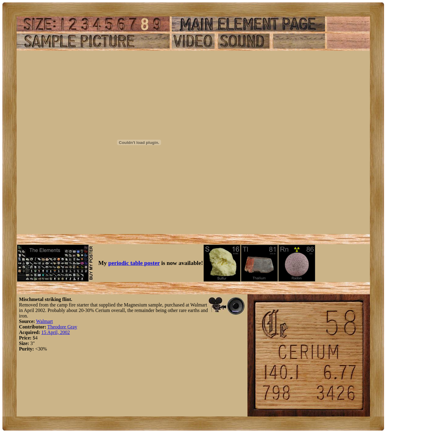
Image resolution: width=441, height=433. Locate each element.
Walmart (44, 321)
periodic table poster (134, 263)
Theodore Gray (62, 326)
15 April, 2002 (55, 332)
